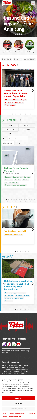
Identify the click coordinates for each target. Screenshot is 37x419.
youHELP (9, 207)
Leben (14, 12)
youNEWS (7, 12)
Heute (10, 125)
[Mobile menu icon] (33, 3)
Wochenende (26, 129)
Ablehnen (18, 403)
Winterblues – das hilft (15, 230)
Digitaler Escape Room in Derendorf (16, 169)
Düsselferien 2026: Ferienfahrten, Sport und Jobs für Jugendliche (16, 93)
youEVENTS (11, 120)
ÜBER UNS (24, 351)
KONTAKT (5, 353)
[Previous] (4, 90)
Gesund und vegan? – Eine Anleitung (18, 23)
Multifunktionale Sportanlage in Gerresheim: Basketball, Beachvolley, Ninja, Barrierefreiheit (18, 285)
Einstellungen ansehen (18, 409)
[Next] (32, 90)
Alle (10, 133)
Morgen (26, 125)
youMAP (9, 256)
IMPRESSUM (6, 351)
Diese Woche (10, 129)
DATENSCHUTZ (15, 351)
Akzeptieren (18, 398)
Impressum (32, 413)
